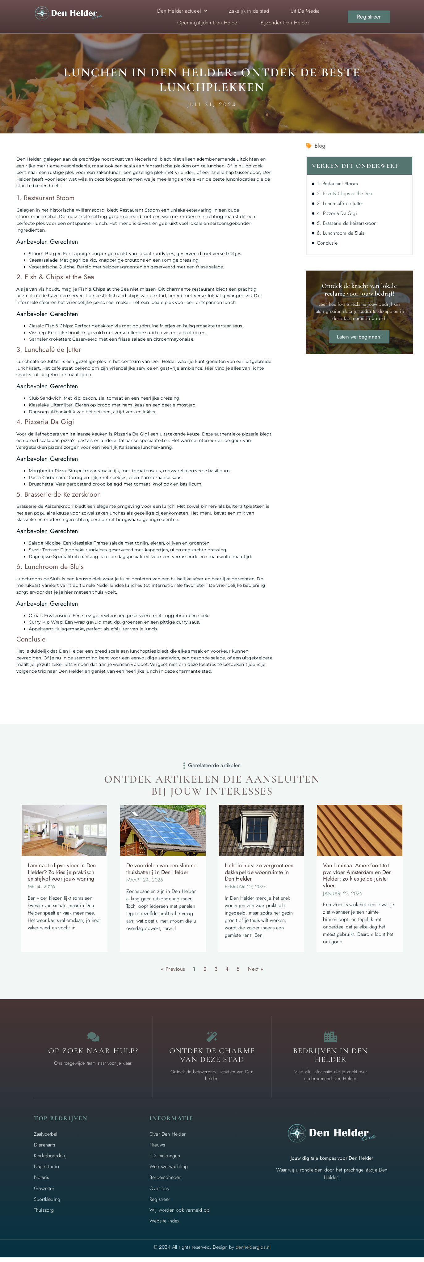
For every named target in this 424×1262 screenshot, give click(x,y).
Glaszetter (44, 1193)
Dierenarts (44, 1149)
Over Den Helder (167, 1138)
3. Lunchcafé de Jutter (340, 203)
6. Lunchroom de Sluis (340, 233)
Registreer (159, 1203)
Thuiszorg (44, 1214)
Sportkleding (47, 1203)
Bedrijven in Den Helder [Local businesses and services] (330, 1060)
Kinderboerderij (50, 1160)
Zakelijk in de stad (249, 11)
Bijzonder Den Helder (285, 22)
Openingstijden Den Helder (208, 22)
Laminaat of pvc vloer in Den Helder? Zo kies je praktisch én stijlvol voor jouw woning (62, 872)
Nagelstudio (46, 1171)
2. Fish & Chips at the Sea (344, 193)
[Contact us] (93, 1039)
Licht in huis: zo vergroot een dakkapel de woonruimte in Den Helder (259, 872)
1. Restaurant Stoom (337, 183)
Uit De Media (305, 11)
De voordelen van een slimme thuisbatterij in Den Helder (161, 868)
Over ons (159, 1193)
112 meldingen (164, 1160)
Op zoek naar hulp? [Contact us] (93, 1055)
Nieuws (157, 1149)
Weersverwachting (168, 1171)
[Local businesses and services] (330, 1039)
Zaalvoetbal (45, 1138)
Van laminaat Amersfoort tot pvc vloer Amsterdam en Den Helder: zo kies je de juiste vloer (357, 875)
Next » (255, 969)
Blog (320, 146)
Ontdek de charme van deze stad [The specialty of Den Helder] (212, 1060)
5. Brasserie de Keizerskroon (347, 223)
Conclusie (327, 242)
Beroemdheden (165, 1182)
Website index (164, 1225)
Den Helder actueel (182, 11)
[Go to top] (399, 1214)
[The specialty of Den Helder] (212, 1039)
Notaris (41, 1182)
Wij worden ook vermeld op (179, 1214)
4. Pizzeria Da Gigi (337, 213)
